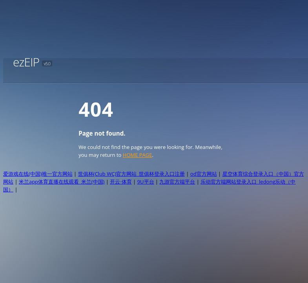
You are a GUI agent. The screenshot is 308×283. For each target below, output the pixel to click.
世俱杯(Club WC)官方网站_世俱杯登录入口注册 (131, 173)
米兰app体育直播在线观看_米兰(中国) (62, 181)
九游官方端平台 (177, 181)
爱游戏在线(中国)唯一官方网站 (38, 173)
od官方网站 (203, 173)
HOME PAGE (137, 154)
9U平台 (145, 181)
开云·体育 (120, 181)
